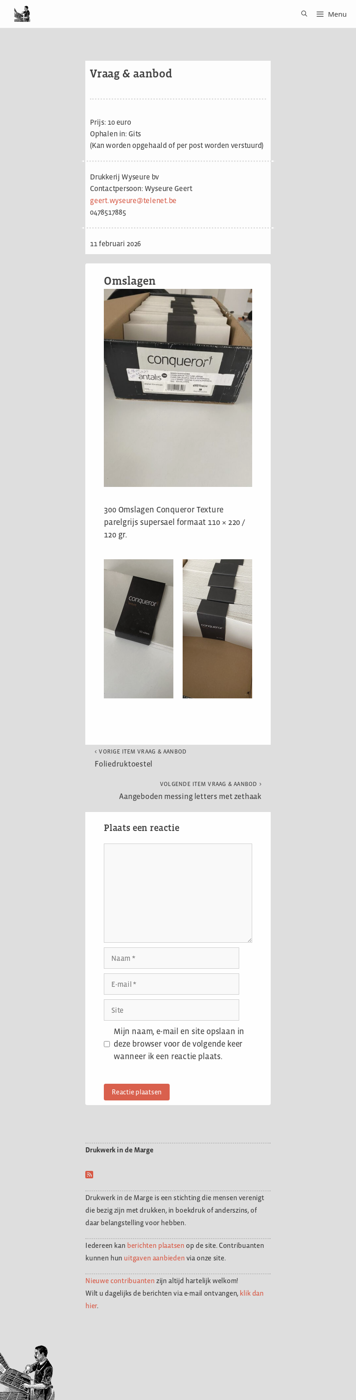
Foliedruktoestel (141, 758)
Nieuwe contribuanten (120, 1281)
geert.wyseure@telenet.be (133, 200)
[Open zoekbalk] (301, 14)
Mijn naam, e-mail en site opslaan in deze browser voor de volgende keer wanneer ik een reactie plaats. (179, 1044)
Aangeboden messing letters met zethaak (190, 790)
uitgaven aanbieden (154, 1258)
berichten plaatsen (155, 1245)
